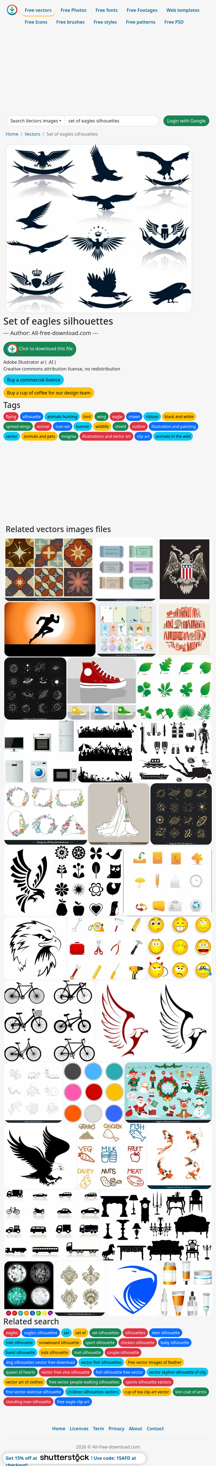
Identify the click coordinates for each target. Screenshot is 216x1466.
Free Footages (142, 10)
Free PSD (174, 22)
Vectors (32, 134)
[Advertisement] (108, 71)
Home (12, 134)
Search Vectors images (34, 121)
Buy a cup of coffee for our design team (49, 393)
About (135, 1428)
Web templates (182, 10)
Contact (155, 1428)
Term (98, 1428)
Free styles (105, 22)
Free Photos (73, 10)
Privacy (116, 1428)
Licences (79, 1428)
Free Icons (36, 22)
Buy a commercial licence (33, 380)
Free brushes (70, 22)
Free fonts (107, 10)
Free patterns (141, 22)
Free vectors (38, 10)
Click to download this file (40, 349)
